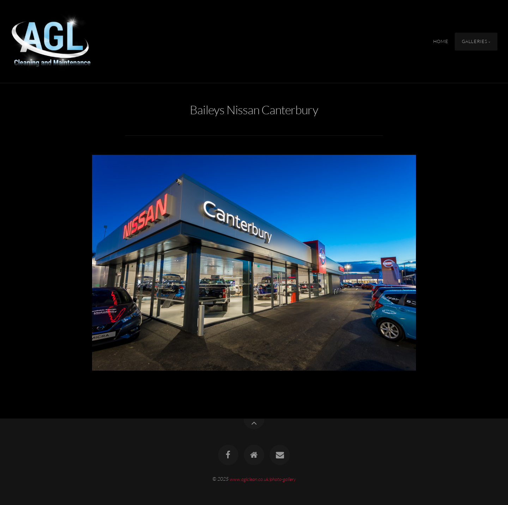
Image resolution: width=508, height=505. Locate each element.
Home (440, 41)
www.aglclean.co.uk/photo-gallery (263, 479)
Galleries (475, 41)
